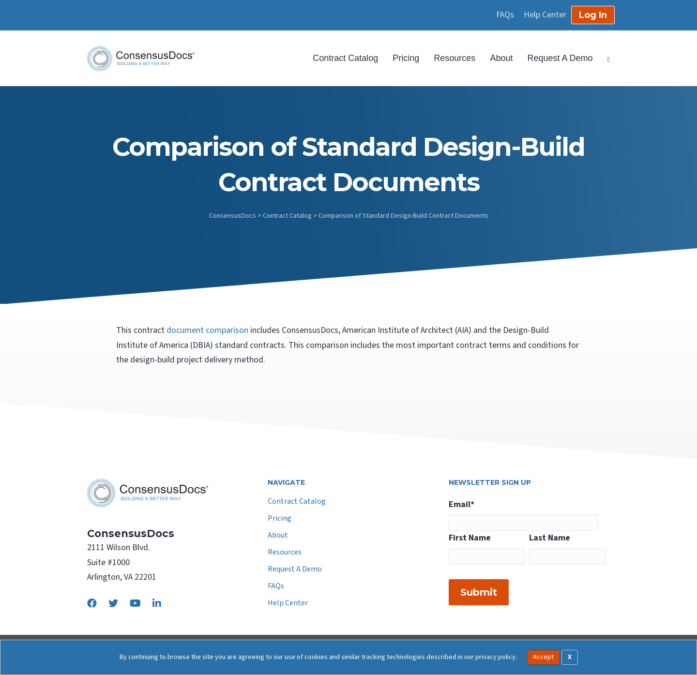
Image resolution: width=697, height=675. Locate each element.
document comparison (207, 330)
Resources (454, 58)
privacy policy (495, 657)
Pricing (406, 58)
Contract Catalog (345, 58)
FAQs (505, 15)
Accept (543, 657)
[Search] (605, 58)
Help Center (545, 15)
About (501, 58)
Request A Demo (559, 58)
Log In (593, 15)
